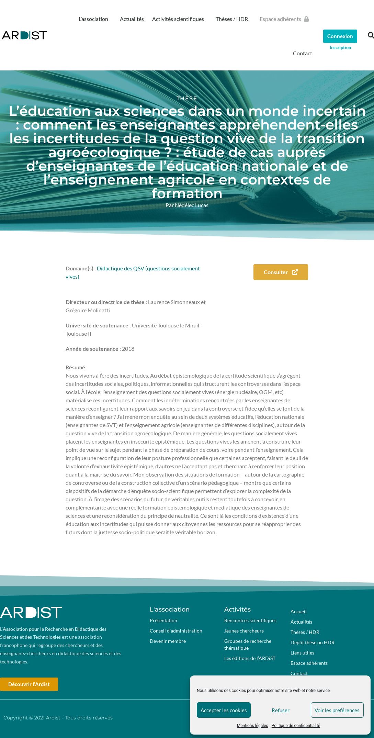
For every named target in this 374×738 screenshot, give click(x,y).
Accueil (299, 611)
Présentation (163, 620)
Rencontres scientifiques (250, 620)
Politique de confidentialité (296, 725)
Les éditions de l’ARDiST (249, 658)
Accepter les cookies (224, 710)
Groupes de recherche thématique (247, 644)
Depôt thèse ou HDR (313, 642)
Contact (302, 53)
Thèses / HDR (233, 18)
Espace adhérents (286, 18)
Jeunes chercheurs (244, 631)
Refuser (281, 710)
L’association (95, 18)
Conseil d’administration (176, 631)
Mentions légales (252, 725)
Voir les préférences (337, 710)
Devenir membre (168, 641)
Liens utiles (302, 653)
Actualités (132, 18)
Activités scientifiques (179, 18)
